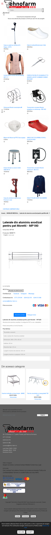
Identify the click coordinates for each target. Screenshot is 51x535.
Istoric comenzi (15, 465)
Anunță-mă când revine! (16, 290)
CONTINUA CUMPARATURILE (11, 209)
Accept (30, 532)
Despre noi (6, 465)
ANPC (37, 472)
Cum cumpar (7, 470)
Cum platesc (15, 470)
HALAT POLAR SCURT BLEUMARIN (37, 198)
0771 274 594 (18, 297)
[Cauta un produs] (43, 10)
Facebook (16, 293)
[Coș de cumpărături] (6, 13)
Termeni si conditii (19, 472)
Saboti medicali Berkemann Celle (36, 45)
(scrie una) (11, 235)
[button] (46, 237)
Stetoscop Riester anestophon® (13, 107)
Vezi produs (13, 397)
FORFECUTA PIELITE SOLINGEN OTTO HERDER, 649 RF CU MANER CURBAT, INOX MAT (37, 77)
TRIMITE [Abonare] (42, 415)
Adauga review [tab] (31, 315)
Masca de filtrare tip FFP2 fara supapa (14, 137)
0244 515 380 (37, 297)
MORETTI (12, 233)
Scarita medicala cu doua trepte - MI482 (13, 393)
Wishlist (27, 465)
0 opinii (9, 235)
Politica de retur (30, 472)
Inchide (18, 516)
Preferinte (25, 516)
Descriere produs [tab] (20, 315)
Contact (22, 465)
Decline (21, 532)
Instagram (24, 293)
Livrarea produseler (33, 470)
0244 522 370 (28, 297)
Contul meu (34, 465)
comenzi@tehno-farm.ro (10, 301)
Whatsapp (31, 293)
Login (39, 465)
